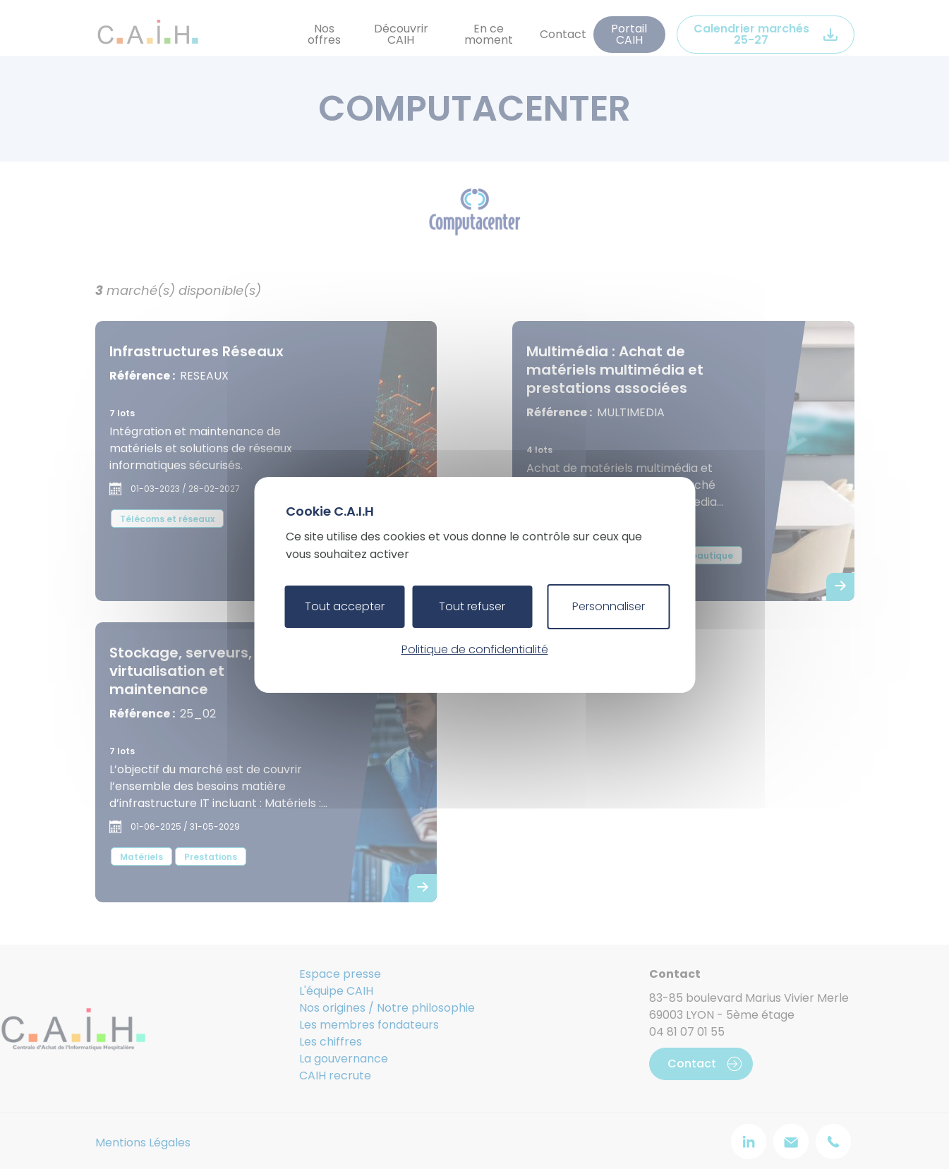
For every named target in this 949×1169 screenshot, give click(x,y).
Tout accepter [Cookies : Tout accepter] (345, 606)
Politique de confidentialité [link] (474, 649)
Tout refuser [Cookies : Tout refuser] (472, 606)
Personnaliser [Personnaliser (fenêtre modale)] (608, 606)
